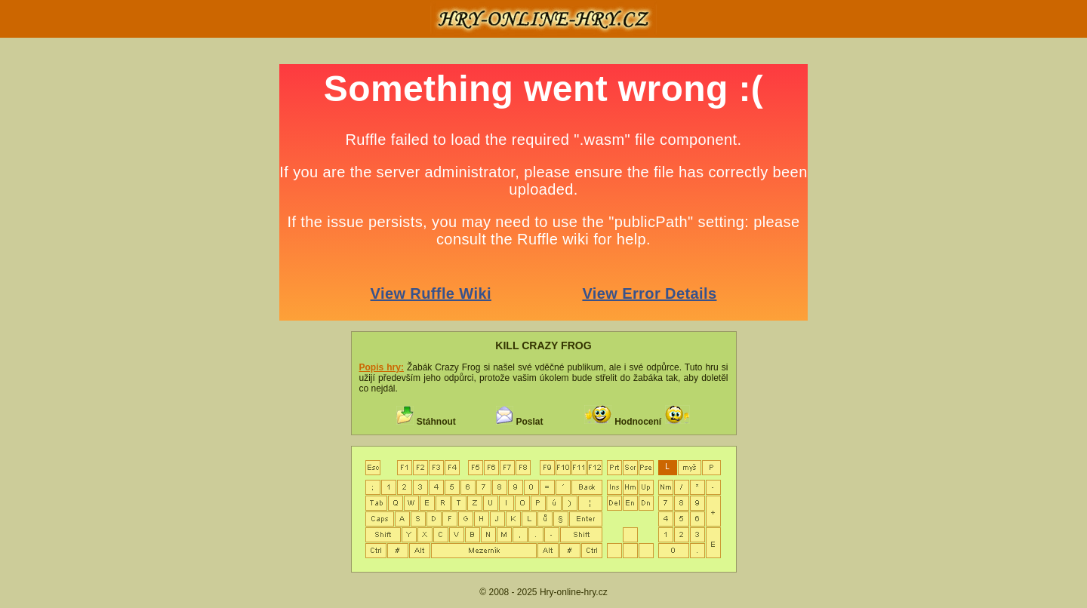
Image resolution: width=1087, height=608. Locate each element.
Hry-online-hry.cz (574, 592)
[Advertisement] (105, 290)
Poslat (529, 421)
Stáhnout (436, 421)
